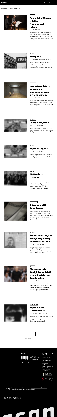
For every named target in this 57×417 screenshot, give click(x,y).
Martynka (35, 56)
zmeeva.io (19, 398)
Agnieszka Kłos (37, 59)
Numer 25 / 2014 (34, 304)
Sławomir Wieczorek (38, 244)
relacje (32, 15)
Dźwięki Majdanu (39, 122)
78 (42, 334)
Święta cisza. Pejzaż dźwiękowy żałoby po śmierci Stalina (41, 238)
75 (28, 334)
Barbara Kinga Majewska (40, 313)
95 (50, 334)
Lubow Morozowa (38, 125)
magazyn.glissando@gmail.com (39, 387)
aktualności (33, 202)
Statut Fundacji (25, 362)
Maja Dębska (36, 280)
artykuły (32, 53)
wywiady (32, 266)
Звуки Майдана (39, 148)
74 (24, 334)
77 (38, 334)
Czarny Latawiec (46, 59)
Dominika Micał (37, 29)
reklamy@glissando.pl (29, 389)
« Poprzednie (9, 334)
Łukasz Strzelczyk (38, 97)
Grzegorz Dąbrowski (39, 180)
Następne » (28, 338)
